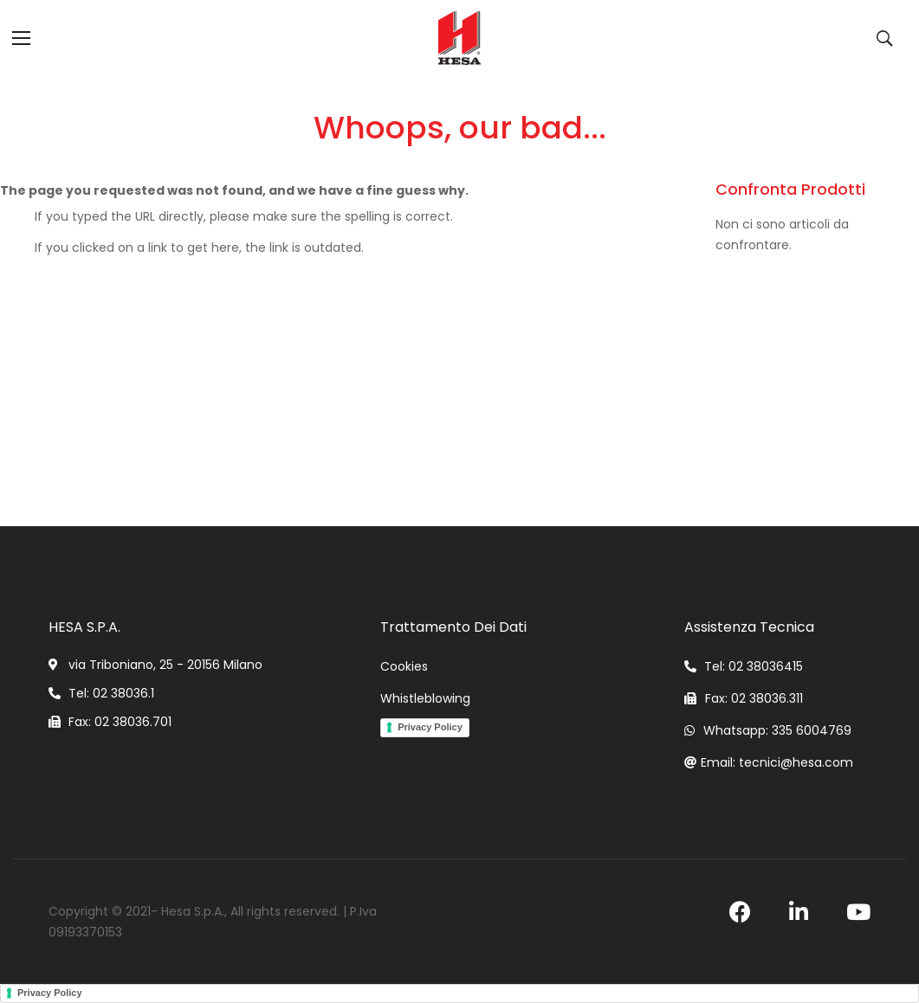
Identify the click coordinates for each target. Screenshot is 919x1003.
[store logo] (459, 38)
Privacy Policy (430, 727)
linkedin (798, 912)
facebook (740, 912)
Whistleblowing (425, 698)
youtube (858, 912)
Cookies (404, 666)
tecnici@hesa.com (796, 762)
